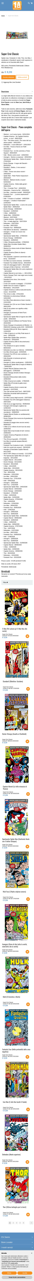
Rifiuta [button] (9, 1273)
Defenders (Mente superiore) (11, 1154)
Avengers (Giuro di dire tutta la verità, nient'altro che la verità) (14, 945)
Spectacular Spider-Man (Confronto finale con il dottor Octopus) (15, 840)
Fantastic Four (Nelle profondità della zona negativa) (16, 1050)
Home (3, 15)
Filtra (5, 582)
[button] (31, 1253)
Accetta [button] (24, 1273)
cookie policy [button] (14, 1263)
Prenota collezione (8, 77)
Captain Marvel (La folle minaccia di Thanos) (15, 787)
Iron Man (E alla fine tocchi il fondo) (15, 1102)
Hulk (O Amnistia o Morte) (11, 996)
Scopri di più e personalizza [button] (17, 1277)
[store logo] (17, 5)
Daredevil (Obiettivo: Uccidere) (13, 681)
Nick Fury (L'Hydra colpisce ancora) (14, 891)
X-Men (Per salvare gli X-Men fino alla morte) (14, 629)
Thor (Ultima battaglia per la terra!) (14, 1207)
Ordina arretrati (22, 77)
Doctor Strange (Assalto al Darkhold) (14, 734)
